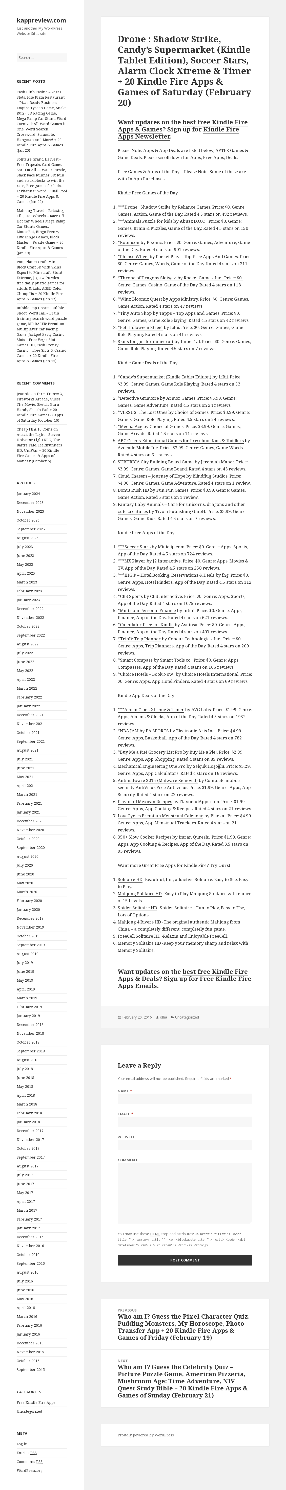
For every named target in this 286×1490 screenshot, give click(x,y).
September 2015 (31, 1369)
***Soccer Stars (134, 547)
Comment (128, 1160)
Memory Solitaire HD (139, 943)
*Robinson (128, 242)
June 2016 (25, 1290)
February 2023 (29, 591)
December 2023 (30, 502)
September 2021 (31, 741)
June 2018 (25, 1077)
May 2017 (25, 1192)
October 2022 (28, 626)
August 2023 (27, 537)
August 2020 (27, 856)
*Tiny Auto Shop (135, 313)
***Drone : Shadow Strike (144, 207)
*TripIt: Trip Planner (139, 639)
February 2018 (29, 1113)
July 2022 (25, 652)
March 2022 (27, 688)
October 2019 (28, 936)
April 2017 (26, 1201)
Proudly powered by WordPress (146, 1435)
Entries (27, 1452)
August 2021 (27, 750)
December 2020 (30, 821)
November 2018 (30, 1033)
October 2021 (28, 732)
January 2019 (28, 1015)
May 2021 (25, 776)
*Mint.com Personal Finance (147, 610)
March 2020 (27, 891)
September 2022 (31, 635)
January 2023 (28, 599)
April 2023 (26, 573)
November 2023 (30, 511)
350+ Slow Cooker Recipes (144, 837)
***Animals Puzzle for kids (145, 221)
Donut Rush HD (133, 490)
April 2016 (26, 1307)
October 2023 (28, 520)
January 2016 (28, 1334)
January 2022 (28, 706)
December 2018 (30, 1024)
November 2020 (30, 829)
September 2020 (31, 847)
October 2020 (28, 838)
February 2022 (29, 697)
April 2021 (26, 785)
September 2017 (31, 1157)
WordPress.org (30, 1470)
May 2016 (25, 1298)
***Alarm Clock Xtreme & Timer (151, 709)
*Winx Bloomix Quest (140, 299)
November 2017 (30, 1139)
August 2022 (27, 644)
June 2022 (25, 661)
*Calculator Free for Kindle (146, 624)
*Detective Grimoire (138, 398)
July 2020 (25, 865)
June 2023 (25, 555)
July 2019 (25, 962)
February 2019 (29, 1006)
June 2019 (25, 971)
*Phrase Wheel (133, 256)
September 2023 (31, 529)
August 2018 (27, 1059)
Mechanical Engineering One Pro (152, 766)
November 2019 (30, 927)
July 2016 (25, 1281)
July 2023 (25, 546)
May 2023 (25, 564)
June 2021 (25, 767)
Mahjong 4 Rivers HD (139, 922)
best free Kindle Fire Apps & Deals (183, 975)
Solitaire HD (130, 879)
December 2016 (30, 1236)
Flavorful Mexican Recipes (145, 801)
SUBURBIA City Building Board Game (156, 462)
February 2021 (29, 803)
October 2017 (28, 1148)
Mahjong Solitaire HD (140, 893)
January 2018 (28, 1121)
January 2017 (28, 1228)
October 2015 (28, 1360)
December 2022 (30, 608)
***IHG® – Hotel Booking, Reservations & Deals (166, 575)
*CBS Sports (130, 596)
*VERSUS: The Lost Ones (142, 412)
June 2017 (25, 1183)
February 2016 (29, 1325)
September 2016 (31, 1263)
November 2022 (30, 617)
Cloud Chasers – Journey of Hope (151, 476)
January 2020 (28, 909)
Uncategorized (29, 1411)
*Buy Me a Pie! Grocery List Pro (150, 752)
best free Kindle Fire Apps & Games (183, 125)
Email (125, 1114)
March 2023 (27, 582)
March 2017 (27, 1210)
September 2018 (31, 1051)
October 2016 (28, 1254)
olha (163, 1017)
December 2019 (30, 918)
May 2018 (25, 1086)
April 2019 (26, 989)
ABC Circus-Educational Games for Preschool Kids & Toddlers (181, 440)
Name (125, 1091)
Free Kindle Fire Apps (36, 1402)
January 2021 (28, 812)
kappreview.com (41, 20)
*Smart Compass (135, 660)
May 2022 (25, 670)
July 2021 (25, 759)
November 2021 (30, 723)
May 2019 (25, 980)
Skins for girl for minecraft (145, 341)
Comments (30, 1461)
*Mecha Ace (130, 426)
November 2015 (30, 1351)
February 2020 (29, 900)
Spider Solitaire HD (137, 908)
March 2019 (27, 998)
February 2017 (29, 1219)
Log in (22, 1443)
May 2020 (25, 883)
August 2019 (27, 953)
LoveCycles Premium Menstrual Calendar (160, 816)
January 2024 (28, 493)
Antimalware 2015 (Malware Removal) (158, 780)
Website (126, 1137)
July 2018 (25, 1068)
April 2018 (26, 1095)
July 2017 (25, 1174)
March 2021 (27, 794)
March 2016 (27, 1316)
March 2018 (27, 1104)
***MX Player (132, 561)
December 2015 (30, 1343)
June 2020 (25, 874)
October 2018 (28, 1042)
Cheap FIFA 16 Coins (34, 429)
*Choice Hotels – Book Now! (146, 674)
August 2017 (27, 1166)
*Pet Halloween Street (140, 327)
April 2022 (26, 679)
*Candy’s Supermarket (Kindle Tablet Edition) (164, 377)
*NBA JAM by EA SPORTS (143, 731)
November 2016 (30, 1245)
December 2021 (30, 714)
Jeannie (23, 393)
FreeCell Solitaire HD (139, 936)
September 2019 (31, 944)
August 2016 (27, 1272)
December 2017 (30, 1130)
